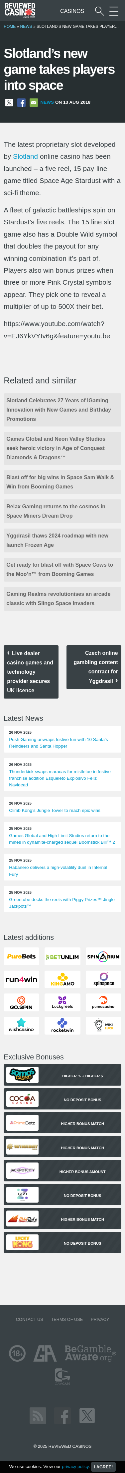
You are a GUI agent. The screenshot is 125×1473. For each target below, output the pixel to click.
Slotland (25, 156)
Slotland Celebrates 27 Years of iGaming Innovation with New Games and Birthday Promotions (58, 410)
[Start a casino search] (99, 11)
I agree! (103, 1466)
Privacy (100, 1319)
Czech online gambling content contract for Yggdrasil (95, 667)
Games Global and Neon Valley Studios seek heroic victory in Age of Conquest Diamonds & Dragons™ (55, 448)
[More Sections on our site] (114, 11)
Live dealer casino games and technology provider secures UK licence (30, 672)
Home (10, 26)
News (26, 26)
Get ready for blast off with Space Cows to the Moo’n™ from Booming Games (59, 569)
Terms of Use (67, 1319)
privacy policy (75, 1466)
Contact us (29, 1319)
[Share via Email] (34, 102)
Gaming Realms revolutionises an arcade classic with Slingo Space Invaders (58, 598)
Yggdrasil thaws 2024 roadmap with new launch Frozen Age (57, 540)
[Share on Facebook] (21, 102)
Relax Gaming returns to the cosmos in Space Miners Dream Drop (55, 511)
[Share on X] (9, 102)
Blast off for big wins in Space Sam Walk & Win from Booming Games (60, 482)
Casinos (72, 11)
